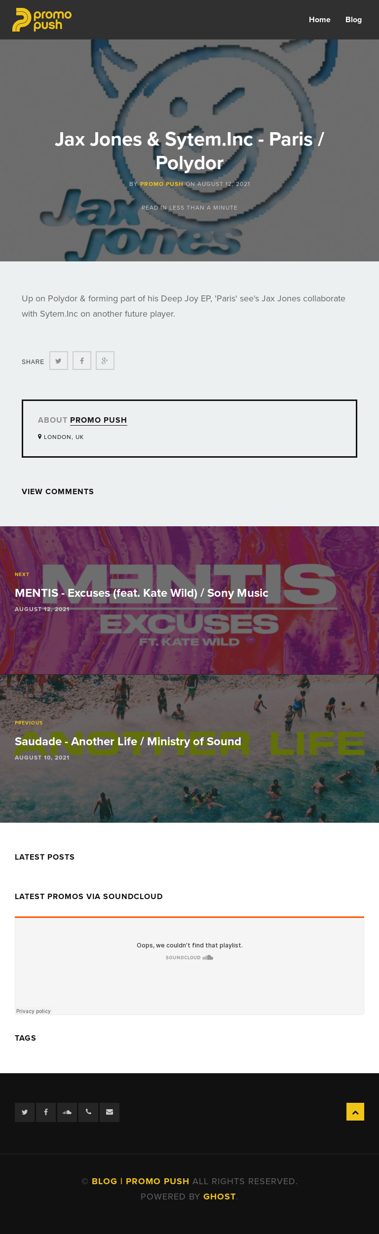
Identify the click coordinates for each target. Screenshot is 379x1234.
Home (320, 20)
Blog (353, 20)
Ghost (219, 1196)
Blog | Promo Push (142, 1181)
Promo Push (162, 184)
